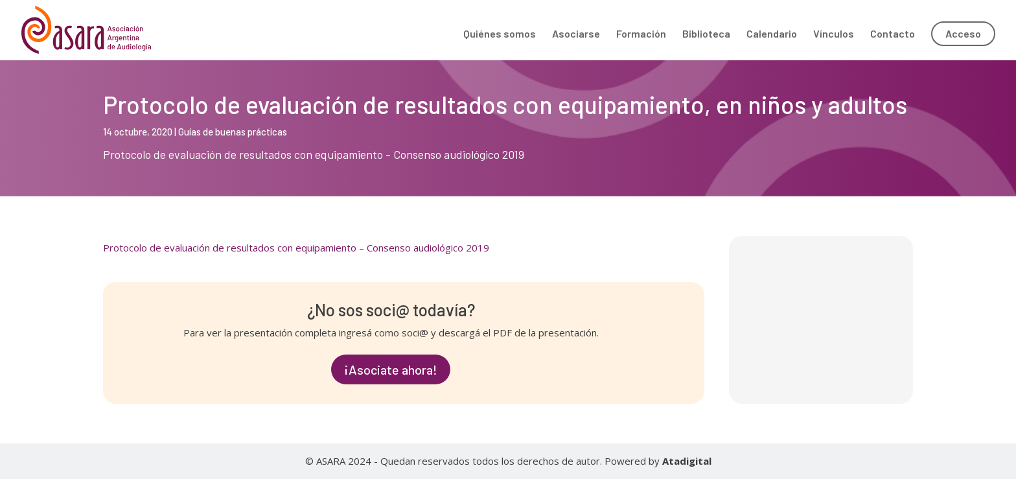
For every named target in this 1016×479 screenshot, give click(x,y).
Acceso (963, 33)
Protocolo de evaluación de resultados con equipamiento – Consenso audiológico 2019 (296, 247)
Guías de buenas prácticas (232, 131)
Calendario (771, 34)
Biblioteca (706, 34)
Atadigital (686, 460)
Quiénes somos (499, 34)
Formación (641, 34)
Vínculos (833, 34)
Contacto (892, 34)
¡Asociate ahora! (390, 369)
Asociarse (576, 34)
